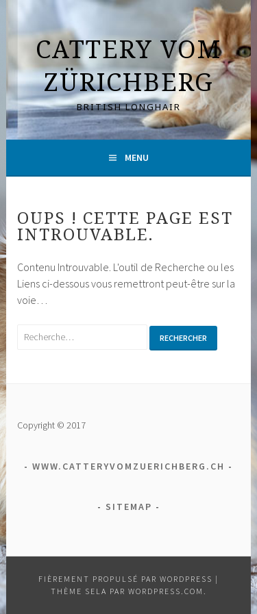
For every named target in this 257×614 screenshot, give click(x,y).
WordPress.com (166, 591)
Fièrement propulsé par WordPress (125, 579)
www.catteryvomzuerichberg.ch (128, 466)
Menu (137, 157)
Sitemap (129, 506)
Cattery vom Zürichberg (128, 65)
